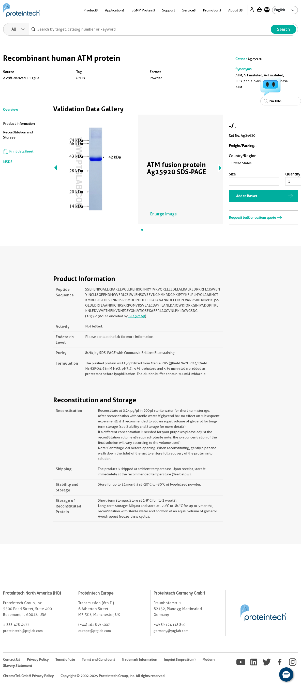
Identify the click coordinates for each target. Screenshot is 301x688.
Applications (114, 10)
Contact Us (11, 659)
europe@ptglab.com (94, 631)
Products (90, 10)
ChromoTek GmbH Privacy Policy (28, 676)
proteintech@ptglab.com (23, 631)
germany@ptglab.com (171, 631)
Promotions (212, 10)
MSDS (7, 162)
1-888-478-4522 (16, 625)
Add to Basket (246, 196)
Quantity (292, 174)
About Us (235, 10)
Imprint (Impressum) (179, 659)
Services (188, 10)
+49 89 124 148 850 (169, 625)
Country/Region (243, 156)
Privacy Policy (38, 659)
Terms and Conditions (98, 659)
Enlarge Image (163, 214)
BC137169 (136, 316)
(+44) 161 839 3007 (94, 625)
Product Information (19, 123)
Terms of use (65, 659)
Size (232, 174)
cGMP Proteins (143, 10)
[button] (286, 674)
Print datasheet (18, 151)
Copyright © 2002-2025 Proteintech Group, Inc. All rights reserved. (113, 676)
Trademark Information (139, 659)
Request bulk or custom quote (255, 217)
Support (168, 10)
